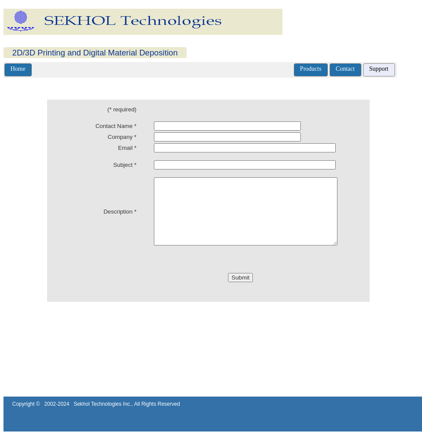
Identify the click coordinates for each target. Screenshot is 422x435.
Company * (122, 137)
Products (310, 69)
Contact (345, 69)
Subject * (124, 165)
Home (17, 69)
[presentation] (138, 290)
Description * (119, 218)
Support (378, 69)
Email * (127, 148)
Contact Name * (115, 126)
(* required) (121, 109)
